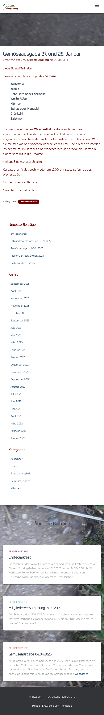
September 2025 (20, 284)
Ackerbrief (16, 459)
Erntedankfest (18, 234)
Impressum (34, 697)
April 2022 (16, 416)
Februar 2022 (18, 431)
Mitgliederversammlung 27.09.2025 (30, 241)
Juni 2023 (16, 328)
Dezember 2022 (19, 365)
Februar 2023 (18, 350)
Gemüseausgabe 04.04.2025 (26, 248)
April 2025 (16, 291)
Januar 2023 (17, 357)
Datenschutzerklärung (62, 697)
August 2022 (17, 387)
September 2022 (20, 379)
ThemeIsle (66, 706)
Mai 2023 (15, 335)
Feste (13, 466)
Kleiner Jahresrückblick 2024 (27, 256)
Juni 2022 (16, 401)
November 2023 (19, 306)
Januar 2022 (17, 438)
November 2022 (19, 372)
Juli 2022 (15, 394)
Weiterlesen (81, 674)
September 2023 (20, 321)
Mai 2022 (15, 409)
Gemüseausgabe (29, 202)
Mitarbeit (15, 488)
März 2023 (16, 342)
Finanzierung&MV (20, 474)
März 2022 (16, 424)
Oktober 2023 (18, 313)
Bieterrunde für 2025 (22, 263)
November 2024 (19, 298)
